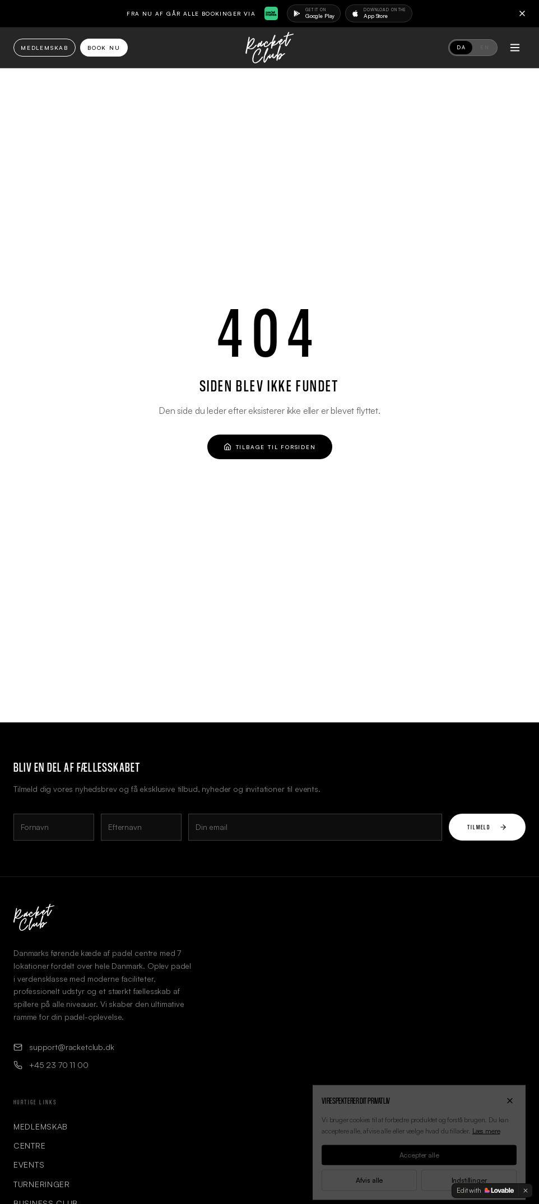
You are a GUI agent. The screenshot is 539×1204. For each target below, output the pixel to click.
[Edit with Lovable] (485, 1190)
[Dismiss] (525, 1190)
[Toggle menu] (515, 47)
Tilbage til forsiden (270, 447)
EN (484, 47)
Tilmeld (487, 827)
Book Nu (103, 47)
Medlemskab (44, 47)
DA (461, 47)
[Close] (522, 13)
